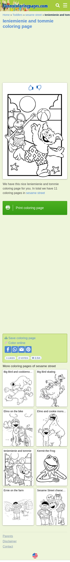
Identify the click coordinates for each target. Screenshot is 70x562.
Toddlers (17, 14)
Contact (8, 546)
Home (6, 14)
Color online (16, 343)
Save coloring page (22, 338)
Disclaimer (10, 541)
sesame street (33, 14)
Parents (8, 536)
